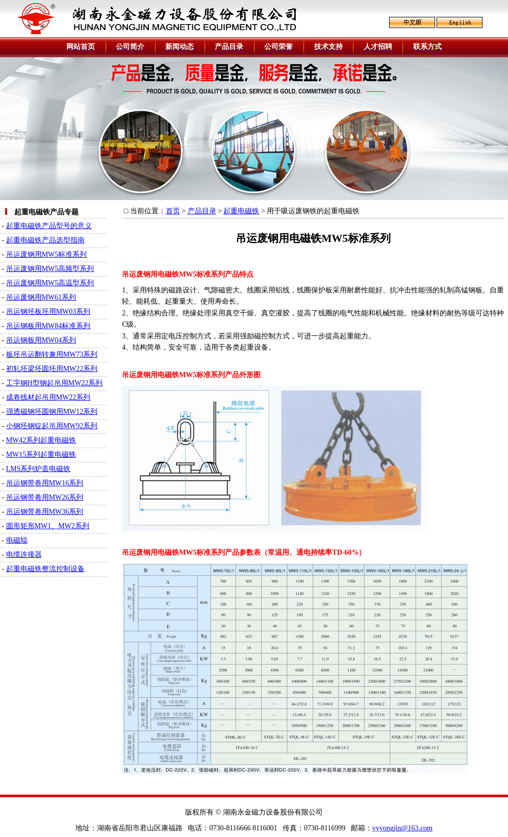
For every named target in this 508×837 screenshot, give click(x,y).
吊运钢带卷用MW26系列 (45, 497)
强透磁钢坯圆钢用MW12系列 (52, 411)
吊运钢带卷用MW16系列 (45, 483)
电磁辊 (17, 540)
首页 (173, 211)
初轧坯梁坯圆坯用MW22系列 (52, 369)
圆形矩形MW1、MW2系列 (47, 526)
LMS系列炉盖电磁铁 (38, 469)
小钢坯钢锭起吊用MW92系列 (52, 426)
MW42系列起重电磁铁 (41, 440)
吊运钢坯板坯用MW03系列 (48, 311)
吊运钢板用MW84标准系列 (48, 326)
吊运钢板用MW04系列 (41, 340)
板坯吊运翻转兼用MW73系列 (52, 354)
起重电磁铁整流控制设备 (45, 569)
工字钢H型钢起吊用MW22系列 (54, 383)
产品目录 (202, 211)
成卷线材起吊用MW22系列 (48, 397)
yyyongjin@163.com (402, 828)
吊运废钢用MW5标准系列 (46, 254)
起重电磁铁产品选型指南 (45, 240)
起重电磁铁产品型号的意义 (49, 226)
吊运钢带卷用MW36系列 (45, 511)
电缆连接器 (24, 554)
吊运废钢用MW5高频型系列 (50, 269)
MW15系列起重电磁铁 (41, 454)
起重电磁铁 (241, 211)
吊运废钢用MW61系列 (41, 297)
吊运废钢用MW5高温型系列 (50, 283)
